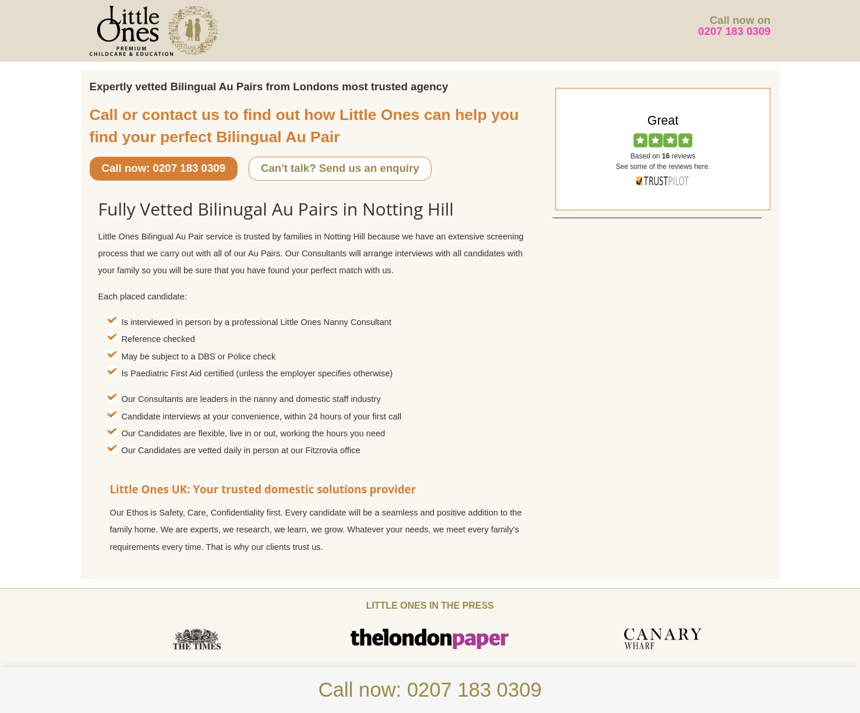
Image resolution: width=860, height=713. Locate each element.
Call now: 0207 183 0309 (164, 168)
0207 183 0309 (734, 31)
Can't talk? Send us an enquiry (340, 168)
